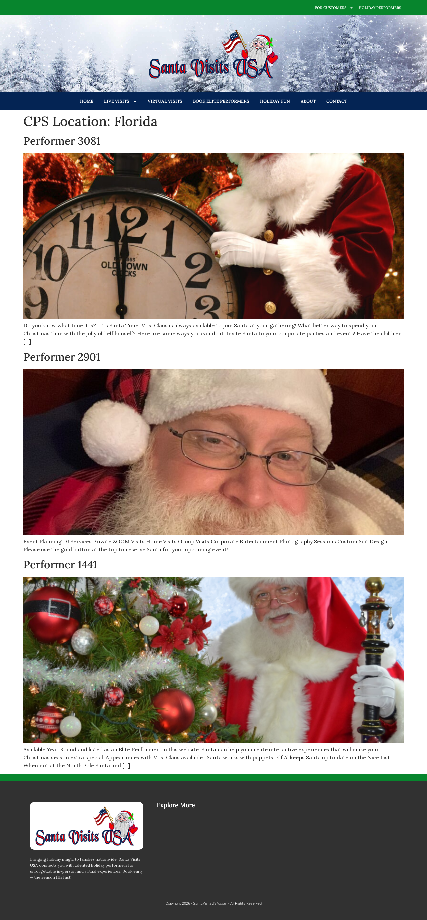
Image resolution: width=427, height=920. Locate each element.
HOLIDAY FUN (275, 101)
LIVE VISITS (120, 101)
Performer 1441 (60, 564)
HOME (86, 101)
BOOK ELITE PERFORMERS (221, 101)
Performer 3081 (61, 141)
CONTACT (336, 101)
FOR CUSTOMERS (334, 8)
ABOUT (308, 101)
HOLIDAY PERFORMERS (380, 7)
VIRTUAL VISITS (165, 101)
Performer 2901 (61, 357)
